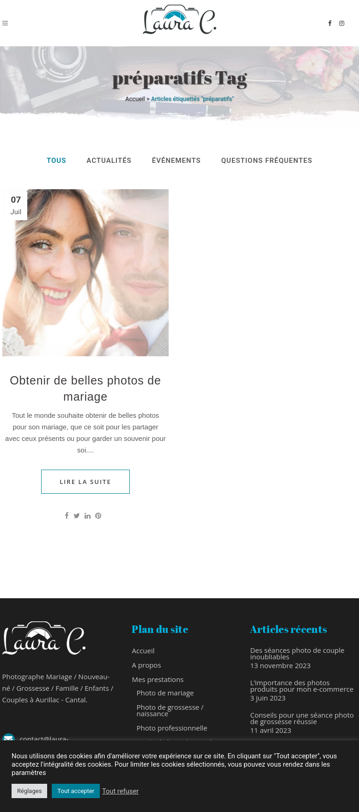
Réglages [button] (29, 790)
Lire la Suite (85, 481)
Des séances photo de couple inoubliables (297, 653)
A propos (146, 665)
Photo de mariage (165, 692)
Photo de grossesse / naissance (169, 710)
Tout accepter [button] (75, 790)
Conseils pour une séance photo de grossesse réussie (301, 718)
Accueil (135, 98)
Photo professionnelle (171, 728)
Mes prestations (157, 679)
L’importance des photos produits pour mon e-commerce (301, 685)
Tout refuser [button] (120, 791)
